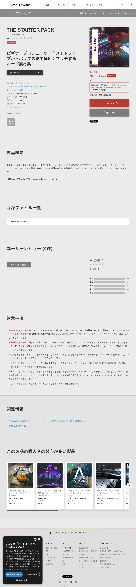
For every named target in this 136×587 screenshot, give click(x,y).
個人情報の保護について (108, 564)
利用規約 (103, 561)
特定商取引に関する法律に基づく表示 (113, 554)
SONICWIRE (20, 4)
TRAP (30, 87)
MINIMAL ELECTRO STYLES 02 (109, 498)
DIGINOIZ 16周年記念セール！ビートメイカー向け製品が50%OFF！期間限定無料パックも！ (50, 421)
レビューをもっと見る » (18, 265)
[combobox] (35, 539)
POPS (17, 87)
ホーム (50, 533)
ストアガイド (50, 558)
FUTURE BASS (40, 87)
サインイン (103, 5)
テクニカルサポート (28, 367)
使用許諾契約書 (14, 113)
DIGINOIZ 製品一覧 (17, 426)
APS (63, 561)
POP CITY (42, 498)
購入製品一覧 (83, 548)
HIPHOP (24, 87)
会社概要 (103, 548)
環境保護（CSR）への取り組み (111, 551)
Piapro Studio (66, 558)
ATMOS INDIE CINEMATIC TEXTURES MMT (85, 498)
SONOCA (65, 548)
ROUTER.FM (66, 551)
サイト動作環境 (105, 558)
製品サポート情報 (52, 548)
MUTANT (65, 554)
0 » (29, 38)
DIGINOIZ (19, 107)
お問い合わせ (50, 564)
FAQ (47, 554)
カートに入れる (109, 103)
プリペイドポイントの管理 (88, 561)
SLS (63, 564)
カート (81, 567)
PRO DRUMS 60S (16, 498)
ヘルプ (48, 561)
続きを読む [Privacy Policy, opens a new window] (24, 569)
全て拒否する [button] (32, 574)
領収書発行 (82, 554)
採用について (104, 567)
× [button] (39, 539)
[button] (129, 486)
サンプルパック (25, 83)
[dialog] (22, 560)
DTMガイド (50, 551)
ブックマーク (109, 112)
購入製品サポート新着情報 (88, 551)
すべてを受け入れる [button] (14, 574)
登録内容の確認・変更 (86, 558)
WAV (21, 90)
